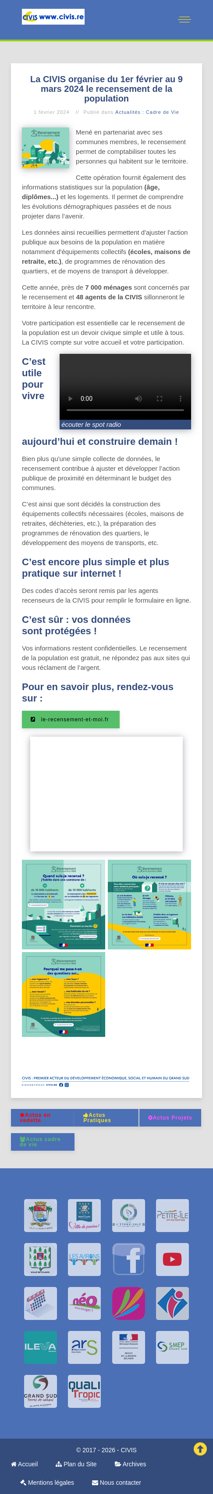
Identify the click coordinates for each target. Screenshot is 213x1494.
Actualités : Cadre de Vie (147, 112)
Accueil (24, 1464)
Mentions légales (47, 1482)
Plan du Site (76, 1464)
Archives (130, 1464)
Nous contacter (116, 1482)
